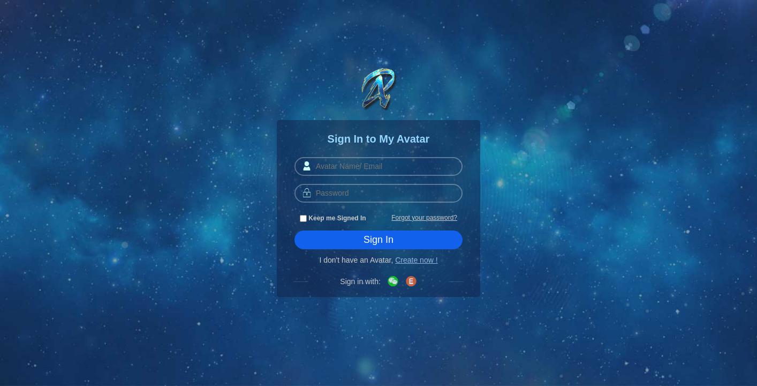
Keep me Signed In (333, 218)
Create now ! (416, 260)
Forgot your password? (424, 217)
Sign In (378, 239)
